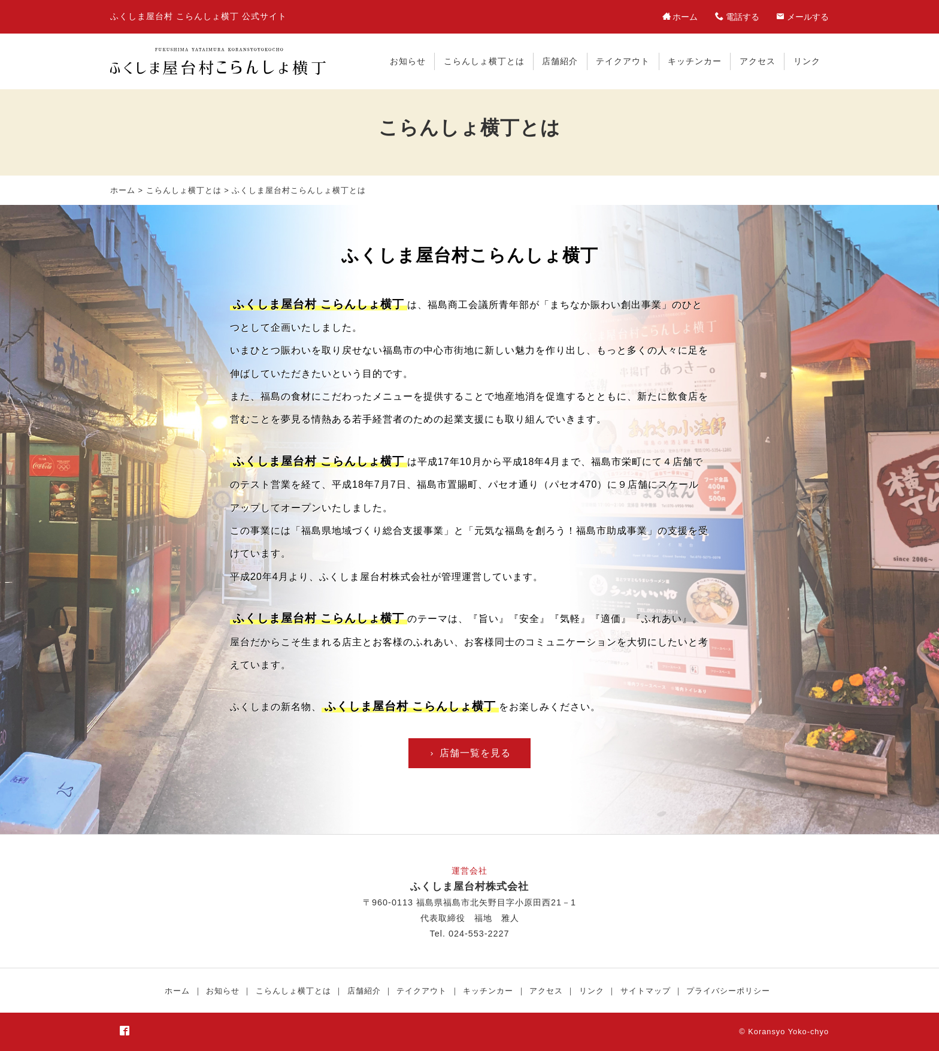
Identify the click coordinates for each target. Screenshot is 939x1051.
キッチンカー (695, 61)
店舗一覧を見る (469, 753)
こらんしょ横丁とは (484, 61)
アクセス (758, 61)
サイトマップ (645, 990)
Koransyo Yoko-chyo (788, 1031)
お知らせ (408, 61)
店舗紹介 (560, 61)
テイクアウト (623, 61)
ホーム (122, 190)
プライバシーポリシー (728, 990)
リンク (806, 61)
